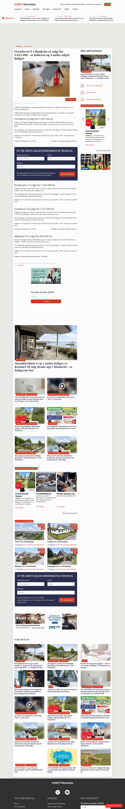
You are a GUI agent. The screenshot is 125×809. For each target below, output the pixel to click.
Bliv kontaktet (67, 174)
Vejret (75, 9)
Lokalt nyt (57, 9)
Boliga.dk (21, 265)
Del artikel (70, 99)
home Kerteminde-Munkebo (33, 545)
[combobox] (18, 592)
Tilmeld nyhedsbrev (114, 806)
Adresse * (20, 163)
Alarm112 (18, 9)
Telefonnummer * (23, 155)
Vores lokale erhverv (54, 807)
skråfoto (33, 141)
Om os (16, 804)
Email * (50, 155)
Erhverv (36, 9)
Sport (67, 9)
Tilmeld (107, 4)
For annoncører (19, 807)
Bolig (27, 9)
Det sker (46, 9)
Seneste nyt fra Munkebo (56, 804)
